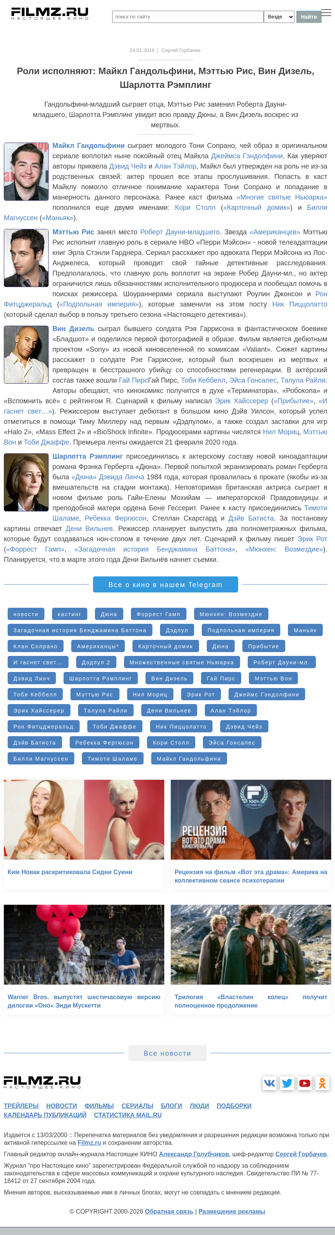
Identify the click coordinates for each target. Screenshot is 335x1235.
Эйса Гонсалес (253, 380)
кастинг (70, 614)
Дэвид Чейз (127, 166)
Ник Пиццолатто (299, 304)
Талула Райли (303, 380)
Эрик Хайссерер (241, 401)
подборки (234, 1106)
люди (199, 1106)
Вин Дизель (73, 329)
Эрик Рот (312, 539)
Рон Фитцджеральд (43, 727)
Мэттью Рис (73, 232)
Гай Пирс (133, 380)
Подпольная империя (241, 630)
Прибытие (263, 646)
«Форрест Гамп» (35, 549)
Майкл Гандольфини (88, 145)
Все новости (167, 1053)
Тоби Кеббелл (203, 380)
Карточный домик (165, 646)
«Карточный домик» (256, 207)
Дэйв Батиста (251, 518)
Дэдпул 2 (96, 662)
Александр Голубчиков (194, 1154)
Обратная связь (169, 1211)
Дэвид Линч (31, 678)
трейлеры (21, 1106)
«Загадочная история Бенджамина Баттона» (155, 549)
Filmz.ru (89, 1142)
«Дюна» (84, 477)
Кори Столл (195, 207)
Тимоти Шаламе (113, 759)
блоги (171, 1106)
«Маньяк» (57, 218)
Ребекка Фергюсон (116, 518)
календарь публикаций (45, 1115)
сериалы (137, 1106)
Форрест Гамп (159, 614)
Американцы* (98, 646)
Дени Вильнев (89, 528)
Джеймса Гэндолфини (247, 156)
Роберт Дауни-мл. (281, 662)
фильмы (99, 1106)
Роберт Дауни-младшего (180, 232)
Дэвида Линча (121, 477)
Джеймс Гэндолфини (266, 694)
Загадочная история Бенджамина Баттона (80, 630)
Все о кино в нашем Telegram (165, 585)
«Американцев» (275, 232)
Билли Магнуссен (41, 759)
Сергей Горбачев (301, 1154)
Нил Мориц (281, 432)
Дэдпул (177, 630)
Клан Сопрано (35, 646)
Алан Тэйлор (175, 166)
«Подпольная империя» (99, 304)
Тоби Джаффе (46, 442)
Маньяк (305, 630)
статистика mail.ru (128, 1115)
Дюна (109, 614)
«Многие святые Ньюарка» (282, 197)
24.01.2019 (141, 50)
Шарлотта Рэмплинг (87, 456)
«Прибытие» (293, 401)
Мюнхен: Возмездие (231, 614)
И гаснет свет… (38, 662)
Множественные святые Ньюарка (182, 662)
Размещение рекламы (231, 1211)
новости (26, 614)
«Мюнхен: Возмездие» (284, 549)
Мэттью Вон (273, 678)
